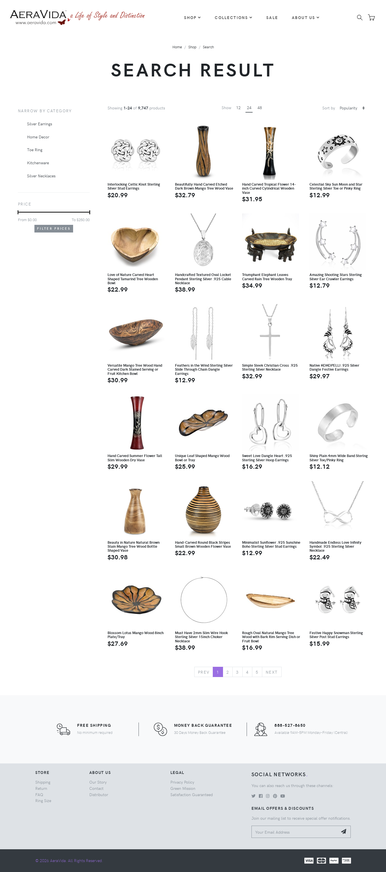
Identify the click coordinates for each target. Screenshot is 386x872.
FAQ (39, 794)
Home (177, 46)
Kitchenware (38, 162)
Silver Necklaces (41, 175)
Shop (192, 17)
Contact (96, 788)
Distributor (98, 794)
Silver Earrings (39, 123)
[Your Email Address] (294, 832)
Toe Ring (34, 149)
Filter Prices (54, 228)
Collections (234, 17)
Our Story (98, 782)
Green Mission (182, 788)
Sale (272, 17)
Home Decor (38, 137)
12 (238, 107)
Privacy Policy (182, 782)
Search (208, 46)
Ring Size (43, 800)
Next (272, 672)
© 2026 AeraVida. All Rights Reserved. (69, 860)
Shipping (42, 782)
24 (249, 107)
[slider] (89, 212)
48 (259, 107)
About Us (306, 17)
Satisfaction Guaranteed (191, 794)
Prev (204, 672)
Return (41, 788)
